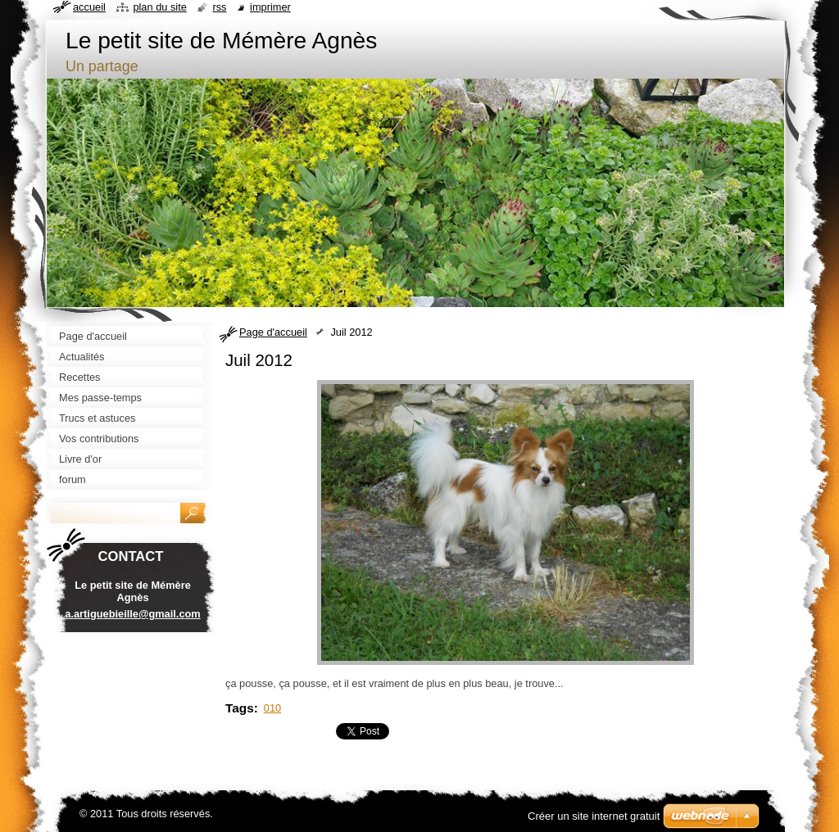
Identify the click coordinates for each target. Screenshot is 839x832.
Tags (239, 708)
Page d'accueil (273, 332)
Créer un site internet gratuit (594, 816)
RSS (219, 7)
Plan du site (159, 7)
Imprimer (270, 7)
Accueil (89, 7)
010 (272, 708)
